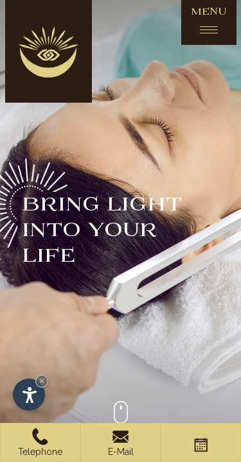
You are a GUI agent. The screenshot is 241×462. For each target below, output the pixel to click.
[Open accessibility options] (29, 395)
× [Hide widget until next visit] (41, 381)
